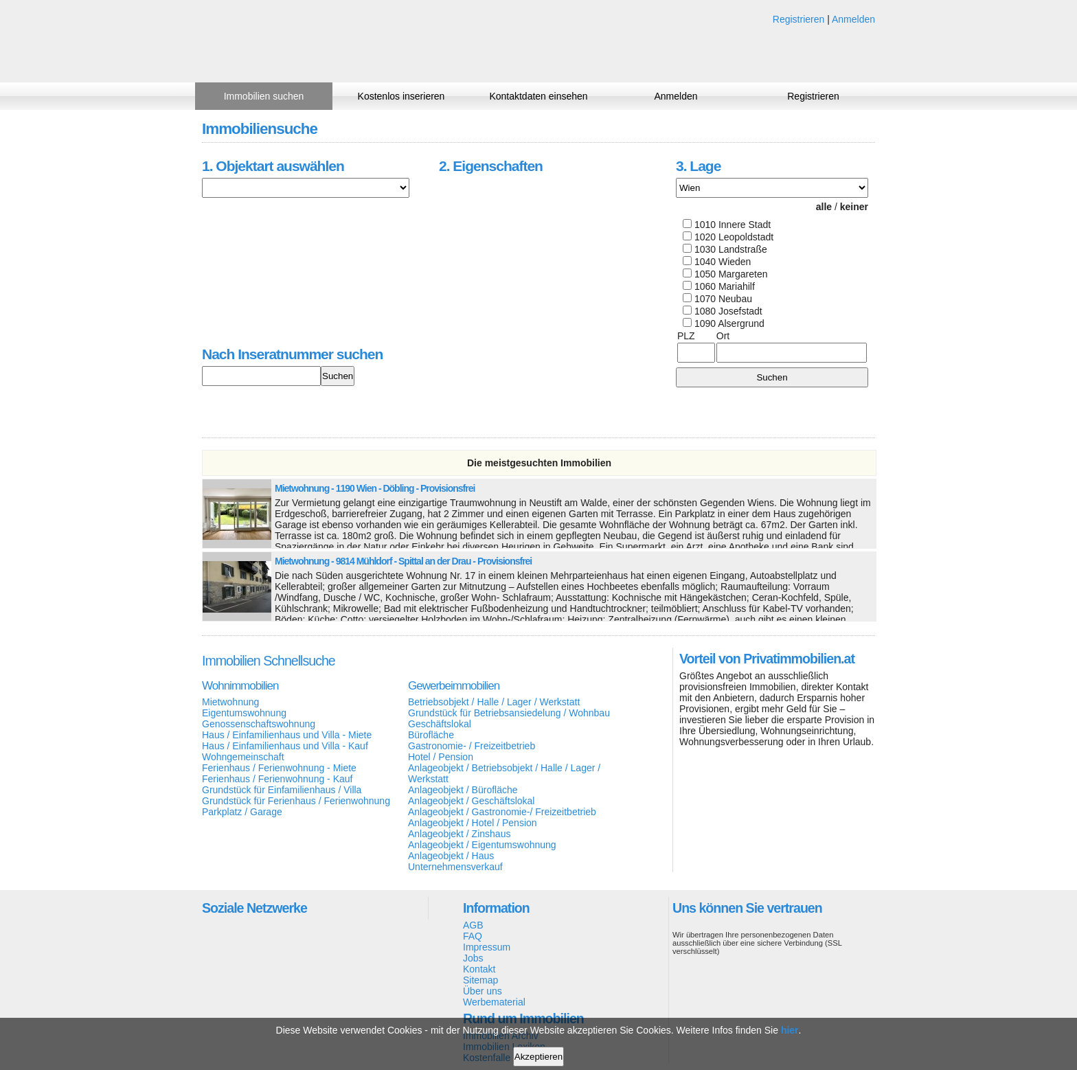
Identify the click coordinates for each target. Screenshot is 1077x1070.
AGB (473, 925)
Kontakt (479, 969)
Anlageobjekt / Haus (451, 855)
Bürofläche (431, 734)
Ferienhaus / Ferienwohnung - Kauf (277, 778)
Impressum (486, 947)
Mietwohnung (230, 701)
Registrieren (798, 19)
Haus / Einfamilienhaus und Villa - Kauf (285, 745)
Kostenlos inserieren (401, 96)
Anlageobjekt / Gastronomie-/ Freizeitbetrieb (502, 811)
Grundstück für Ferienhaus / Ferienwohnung (296, 800)
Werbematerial (494, 1002)
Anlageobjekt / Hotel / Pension (472, 822)
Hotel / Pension (440, 756)
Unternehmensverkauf (455, 866)
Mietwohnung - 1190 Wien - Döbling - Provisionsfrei (375, 488)
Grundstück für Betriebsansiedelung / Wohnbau (509, 712)
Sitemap (480, 980)
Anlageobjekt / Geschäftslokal (471, 800)
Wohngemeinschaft (243, 756)
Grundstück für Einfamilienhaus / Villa (281, 789)
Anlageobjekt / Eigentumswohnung (482, 844)
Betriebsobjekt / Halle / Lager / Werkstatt (494, 701)
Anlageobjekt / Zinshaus (459, 833)
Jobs (473, 958)
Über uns (482, 991)
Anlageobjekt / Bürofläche (463, 789)
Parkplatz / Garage (242, 811)
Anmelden (853, 19)
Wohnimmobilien (240, 685)
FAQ (472, 936)
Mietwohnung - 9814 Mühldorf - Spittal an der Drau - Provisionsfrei (403, 561)
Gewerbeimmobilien (453, 685)
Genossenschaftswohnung (258, 723)
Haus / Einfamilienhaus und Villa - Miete (287, 734)
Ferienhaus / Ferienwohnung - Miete (279, 767)
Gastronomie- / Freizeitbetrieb (471, 745)
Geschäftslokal (439, 723)
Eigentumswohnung (244, 712)
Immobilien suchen (264, 96)
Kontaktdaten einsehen (538, 96)
